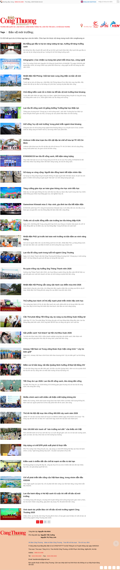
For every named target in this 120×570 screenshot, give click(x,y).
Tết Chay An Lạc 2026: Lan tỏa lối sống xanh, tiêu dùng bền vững (52, 381)
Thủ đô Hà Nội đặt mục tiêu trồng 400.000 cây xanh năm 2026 (50, 413)
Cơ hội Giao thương (63, 27)
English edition (89, 2)
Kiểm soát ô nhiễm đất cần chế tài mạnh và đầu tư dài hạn (49, 461)
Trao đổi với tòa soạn (70, 542)
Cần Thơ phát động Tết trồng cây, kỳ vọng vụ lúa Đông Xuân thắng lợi (54, 317)
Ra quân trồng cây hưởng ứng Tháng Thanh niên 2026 (47, 269)
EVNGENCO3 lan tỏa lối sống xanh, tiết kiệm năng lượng (48, 156)
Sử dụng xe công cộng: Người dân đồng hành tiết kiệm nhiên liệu (52, 172)
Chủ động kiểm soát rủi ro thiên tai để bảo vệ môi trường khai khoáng (54, 92)
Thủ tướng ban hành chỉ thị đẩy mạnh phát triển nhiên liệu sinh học (53, 301)
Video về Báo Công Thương (53, 542)
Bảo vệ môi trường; (21, 32)
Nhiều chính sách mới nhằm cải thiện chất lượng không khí (49, 397)
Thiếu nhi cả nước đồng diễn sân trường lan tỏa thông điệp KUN (52, 221)
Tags (2, 32)
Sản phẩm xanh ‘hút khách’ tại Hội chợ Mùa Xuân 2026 (47, 333)
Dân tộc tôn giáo (49, 27)
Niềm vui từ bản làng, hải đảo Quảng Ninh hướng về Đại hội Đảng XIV (54, 365)
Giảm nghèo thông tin (33, 27)
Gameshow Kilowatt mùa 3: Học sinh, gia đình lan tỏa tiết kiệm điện (53, 204)
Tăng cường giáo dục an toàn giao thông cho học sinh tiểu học (51, 188)
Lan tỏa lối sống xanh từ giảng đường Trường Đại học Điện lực (51, 108)
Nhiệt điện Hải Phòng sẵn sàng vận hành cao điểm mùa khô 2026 (52, 285)
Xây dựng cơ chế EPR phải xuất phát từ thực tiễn (45, 445)
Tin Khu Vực (86, 26)
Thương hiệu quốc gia (8, 27)
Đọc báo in (21, 27)
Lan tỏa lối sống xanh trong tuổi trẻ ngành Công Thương (48, 253)
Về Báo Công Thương (35, 542)
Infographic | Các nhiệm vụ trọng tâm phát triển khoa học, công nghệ (54, 60)
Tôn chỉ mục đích (84, 542)
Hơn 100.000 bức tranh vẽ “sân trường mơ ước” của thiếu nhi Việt (52, 429)
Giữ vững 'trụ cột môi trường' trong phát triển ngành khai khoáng (52, 124)
